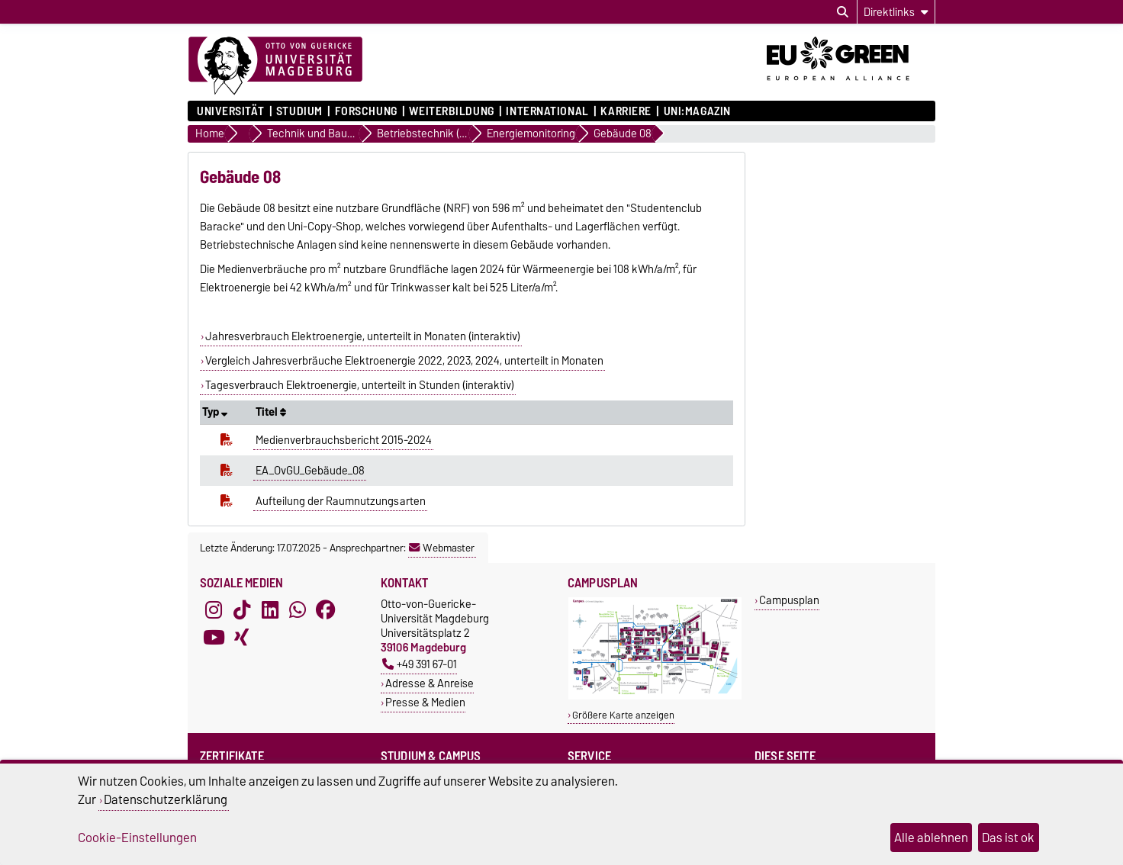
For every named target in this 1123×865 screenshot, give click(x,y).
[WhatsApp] (297, 610)
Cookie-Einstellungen (137, 837)
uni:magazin (697, 111)
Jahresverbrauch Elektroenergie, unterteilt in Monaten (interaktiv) (362, 336)
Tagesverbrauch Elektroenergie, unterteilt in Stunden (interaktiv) (359, 385)
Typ (214, 412)
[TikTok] (242, 610)
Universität (230, 111)
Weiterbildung (451, 111)
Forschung (366, 111)
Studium (299, 111)
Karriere (625, 111)
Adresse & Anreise (429, 683)
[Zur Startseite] (275, 66)
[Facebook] (325, 610)
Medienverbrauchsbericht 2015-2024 (344, 440)
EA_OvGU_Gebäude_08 (310, 470)
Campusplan (789, 599)
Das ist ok (1008, 837)
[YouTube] (213, 637)
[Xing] (242, 637)
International (547, 111)
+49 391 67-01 (419, 664)
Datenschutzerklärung (165, 799)
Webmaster (442, 548)
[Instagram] (213, 610)
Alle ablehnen (931, 837)
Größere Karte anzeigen (623, 715)
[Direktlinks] (896, 12)
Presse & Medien (425, 702)
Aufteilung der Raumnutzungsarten (341, 501)
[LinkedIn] (270, 610)
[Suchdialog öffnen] (842, 12)
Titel (271, 412)
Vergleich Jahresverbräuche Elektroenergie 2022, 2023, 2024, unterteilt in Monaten (404, 361)
